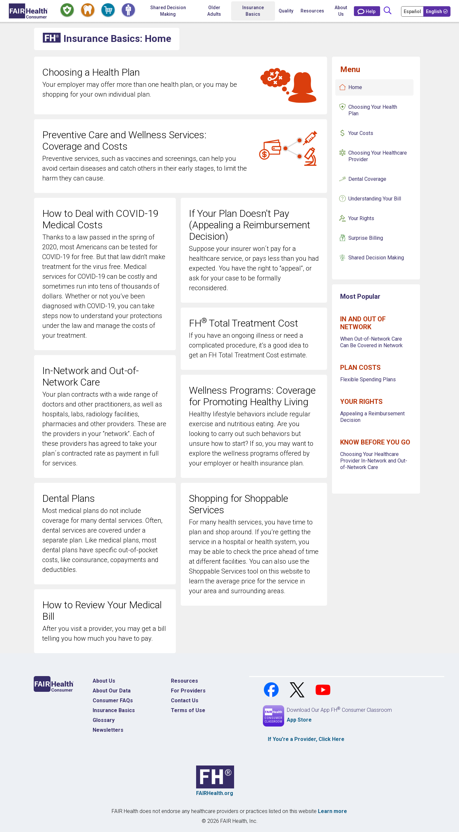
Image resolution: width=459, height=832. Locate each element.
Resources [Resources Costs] (184, 681)
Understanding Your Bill (374, 199)
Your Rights (361, 218)
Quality (286, 10)
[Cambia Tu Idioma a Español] (413, 11)
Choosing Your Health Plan (372, 110)
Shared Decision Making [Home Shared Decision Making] (168, 11)
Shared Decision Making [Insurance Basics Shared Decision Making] (376, 258)
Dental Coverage (367, 179)
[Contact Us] (367, 11)
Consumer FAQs (113, 700)
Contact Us (184, 700)
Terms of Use (188, 710)
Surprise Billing (365, 238)
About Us (341, 11)
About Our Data (112, 691)
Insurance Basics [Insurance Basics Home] (114, 710)
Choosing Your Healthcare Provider (377, 156)
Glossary (104, 720)
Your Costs (360, 133)
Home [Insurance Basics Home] (355, 87)
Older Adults (214, 11)
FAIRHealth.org (214, 793)
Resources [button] (312, 10)
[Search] (387, 11)
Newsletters (108, 730)
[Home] (28, 11)
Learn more (332, 811)
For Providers (188, 691)
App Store (299, 720)
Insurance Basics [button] (253, 11)
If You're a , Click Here (306, 739)
